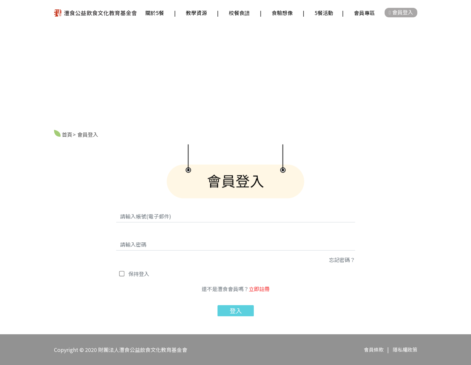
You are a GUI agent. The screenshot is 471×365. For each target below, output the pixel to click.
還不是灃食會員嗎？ (236, 289)
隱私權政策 (405, 349)
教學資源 (196, 12)
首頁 (67, 134)
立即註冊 (259, 289)
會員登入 (401, 12)
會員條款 (374, 349)
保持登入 (138, 274)
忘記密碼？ (342, 260)
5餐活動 (324, 12)
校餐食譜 (239, 12)
